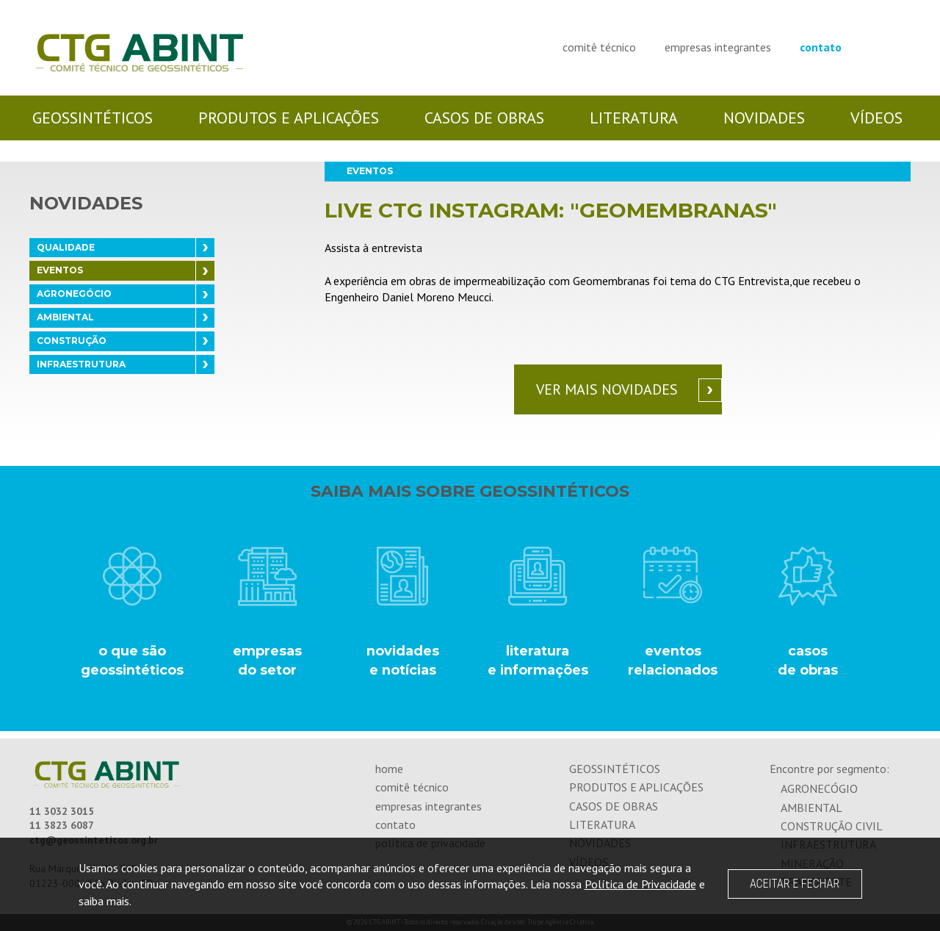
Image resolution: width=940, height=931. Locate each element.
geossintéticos (92, 117)
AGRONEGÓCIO (74, 293)
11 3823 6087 (61, 825)
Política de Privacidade (640, 884)
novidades (764, 117)
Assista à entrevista (373, 247)
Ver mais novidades (607, 389)
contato (821, 47)
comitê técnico (599, 47)
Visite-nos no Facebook (873, 45)
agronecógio (819, 788)
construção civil (832, 826)
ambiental (811, 807)
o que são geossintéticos (132, 660)
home (389, 768)
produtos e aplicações (288, 117)
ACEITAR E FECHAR (794, 884)
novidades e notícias (402, 660)
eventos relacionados (673, 660)
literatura (634, 117)
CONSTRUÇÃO (71, 340)
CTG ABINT (139, 53)
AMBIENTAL (65, 317)
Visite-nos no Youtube (904, 45)
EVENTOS (60, 270)
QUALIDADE (66, 247)
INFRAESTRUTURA (81, 364)
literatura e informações (537, 660)
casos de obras (484, 117)
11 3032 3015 (61, 811)
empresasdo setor (267, 660)
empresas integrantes (718, 47)
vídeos (876, 117)
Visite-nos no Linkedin (889, 45)
